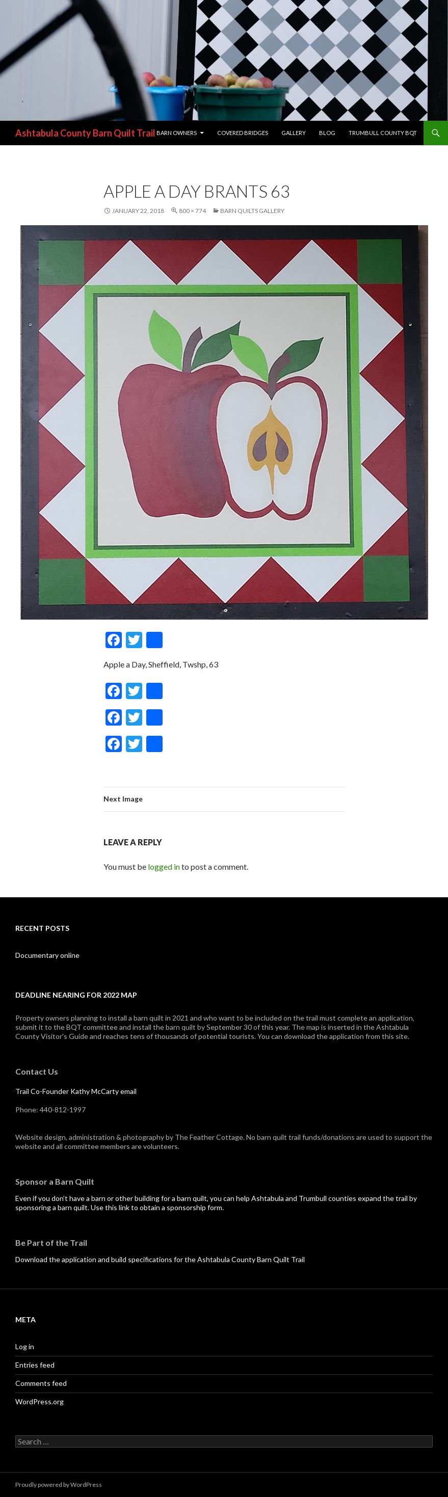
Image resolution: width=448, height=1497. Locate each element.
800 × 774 (192, 211)
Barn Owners (176, 132)
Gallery (293, 132)
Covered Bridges (242, 132)
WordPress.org (39, 1401)
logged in (164, 866)
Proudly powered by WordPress (58, 1484)
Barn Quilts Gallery (252, 211)
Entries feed (35, 1364)
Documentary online (47, 955)
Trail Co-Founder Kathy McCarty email (76, 1091)
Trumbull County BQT (383, 132)
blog (327, 132)
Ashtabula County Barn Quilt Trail (85, 133)
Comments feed (41, 1383)
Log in (24, 1346)
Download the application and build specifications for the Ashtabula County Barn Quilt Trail (160, 1259)
